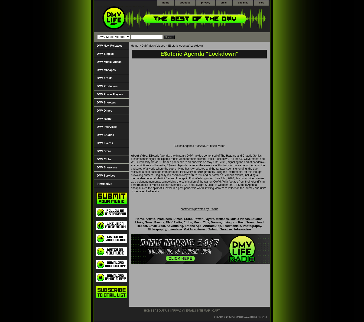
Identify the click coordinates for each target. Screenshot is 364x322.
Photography (252, 226)
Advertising (174, 226)
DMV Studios (105, 135)
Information (104, 183)
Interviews (175, 229)
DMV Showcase (107, 167)
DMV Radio (104, 118)
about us (185, 2)
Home (134, 45)
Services (226, 229)
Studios (257, 219)
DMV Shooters (106, 102)
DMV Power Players (110, 94)
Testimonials (232, 226)
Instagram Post (233, 222)
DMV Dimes (104, 110)
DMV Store (104, 151)
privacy (205, 2)
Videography (157, 229)
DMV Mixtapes (106, 70)
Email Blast (157, 226)
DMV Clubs (104, 159)
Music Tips (201, 222)
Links (139, 222)
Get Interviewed (195, 229)
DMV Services (106, 175)
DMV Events (105, 143)
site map (243, 2)
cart (261, 2)
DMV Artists (105, 78)
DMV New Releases (109, 45)
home (165, 2)
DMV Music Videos (153, 45)
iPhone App (193, 226)
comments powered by (199, 209)
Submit (213, 229)
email (224, 2)
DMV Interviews (107, 127)
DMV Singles (105, 53)
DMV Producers (107, 86)
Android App (212, 226)
